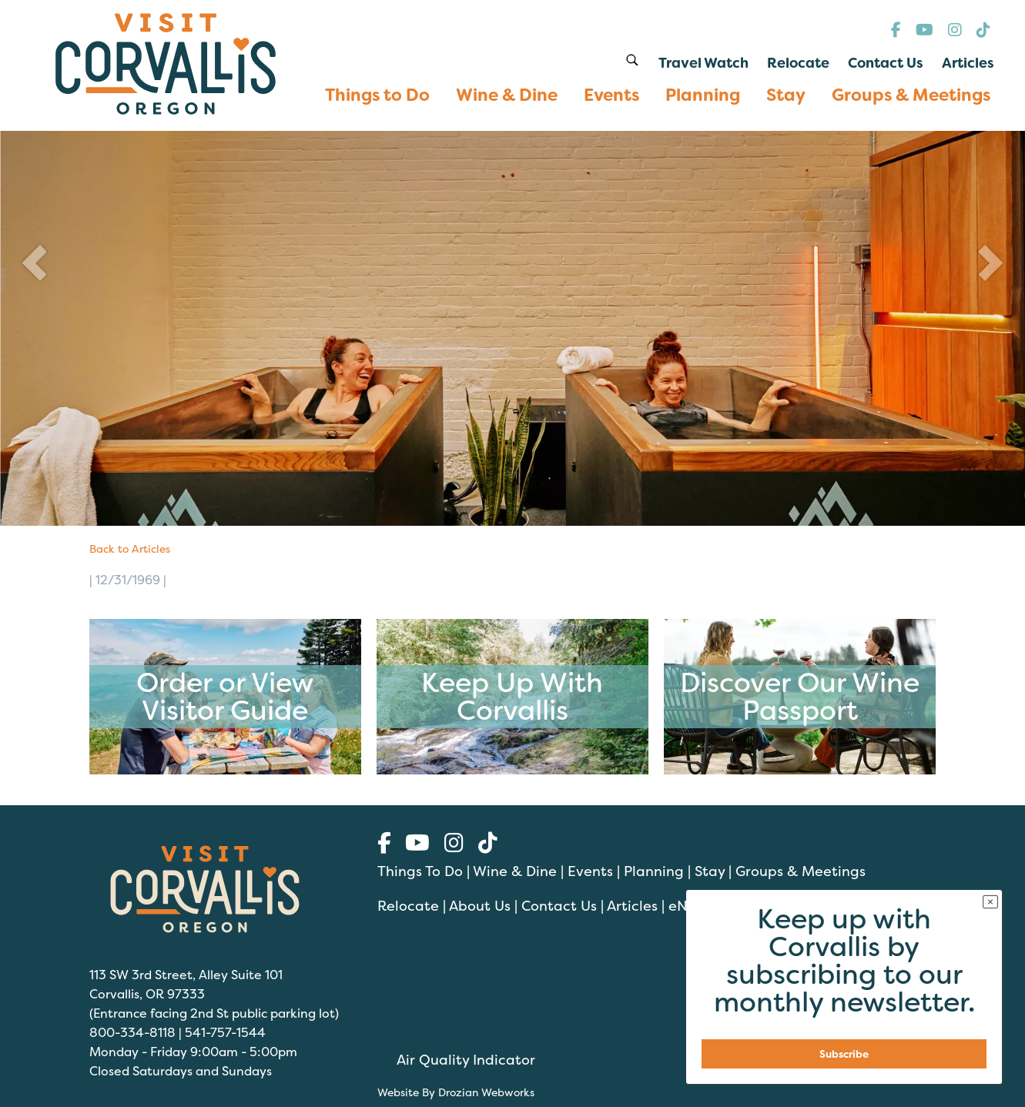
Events (590, 871)
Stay (710, 871)
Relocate (408, 905)
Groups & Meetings (800, 871)
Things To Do (420, 871)
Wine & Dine (515, 871)
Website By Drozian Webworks (455, 1092)
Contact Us (559, 905)
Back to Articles (129, 548)
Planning (654, 871)
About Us (480, 905)
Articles (632, 905)
